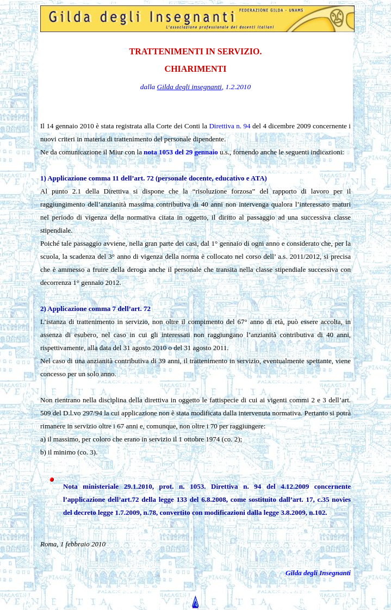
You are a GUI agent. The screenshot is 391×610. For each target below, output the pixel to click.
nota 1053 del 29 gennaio (181, 152)
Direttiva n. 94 (229, 126)
